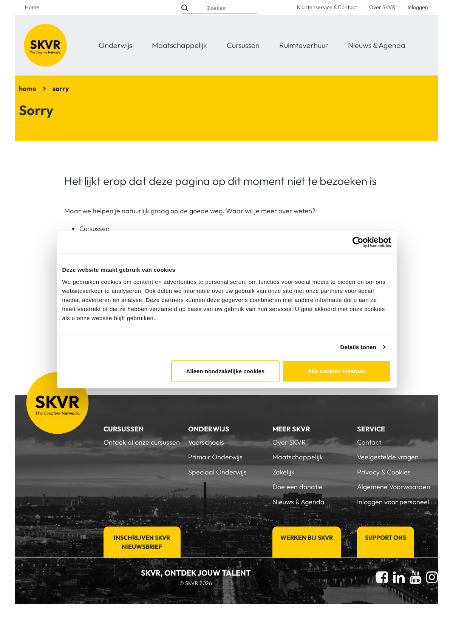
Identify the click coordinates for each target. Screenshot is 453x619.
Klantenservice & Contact (327, 7)
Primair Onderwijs (215, 457)
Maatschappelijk (179, 45)
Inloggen (418, 7)
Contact (369, 442)
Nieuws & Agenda (376, 45)
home (27, 88)
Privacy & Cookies (384, 472)
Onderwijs (115, 45)
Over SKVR (382, 7)
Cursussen (243, 45)
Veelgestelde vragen (388, 457)
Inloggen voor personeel (393, 501)
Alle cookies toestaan (336, 371)
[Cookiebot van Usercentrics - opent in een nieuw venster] (358, 242)
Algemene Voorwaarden (393, 486)
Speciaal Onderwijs (217, 472)
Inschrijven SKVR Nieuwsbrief (142, 542)
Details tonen (358, 347)
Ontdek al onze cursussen (142, 442)
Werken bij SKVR (306, 537)
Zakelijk (283, 472)
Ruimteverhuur (303, 45)
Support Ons (385, 537)
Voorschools (206, 442)
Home (32, 7)
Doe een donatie (297, 486)
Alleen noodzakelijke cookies (225, 371)
